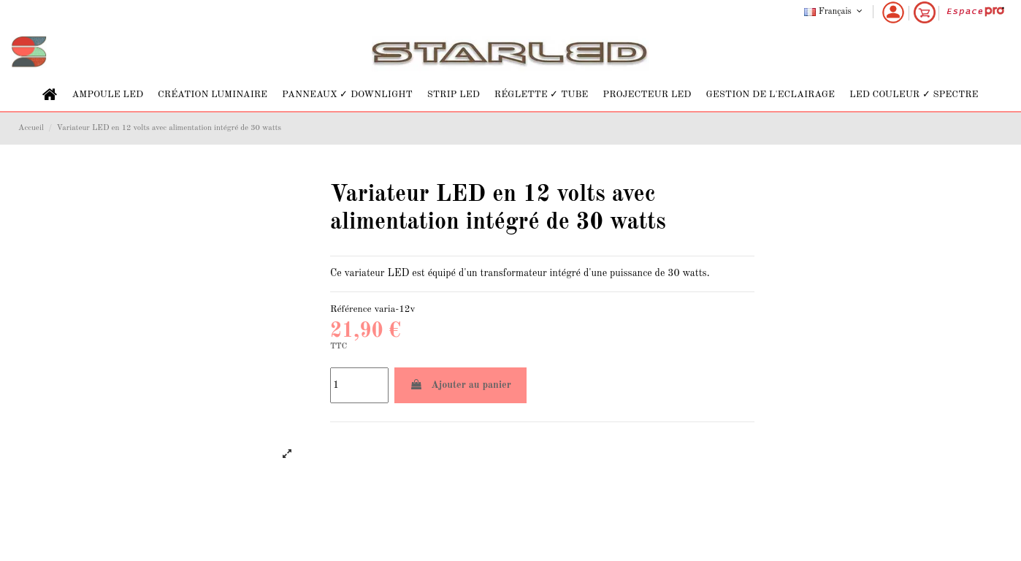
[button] (107, 94)
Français (834, 11)
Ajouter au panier (460, 384)
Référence (351, 309)
